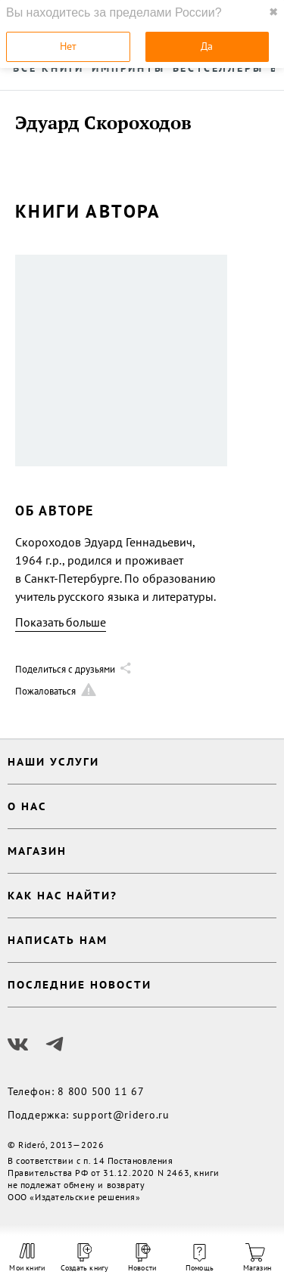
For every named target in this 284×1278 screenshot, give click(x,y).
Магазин (257, 1258)
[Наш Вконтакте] (18, 1044)
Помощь (200, 1258)
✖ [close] (273, 12)
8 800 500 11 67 (101, 1091)
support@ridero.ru (121, 1115)
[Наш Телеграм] (54, 1044)
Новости (142, 1258)
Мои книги (27, 1257)
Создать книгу (84, 1258)
